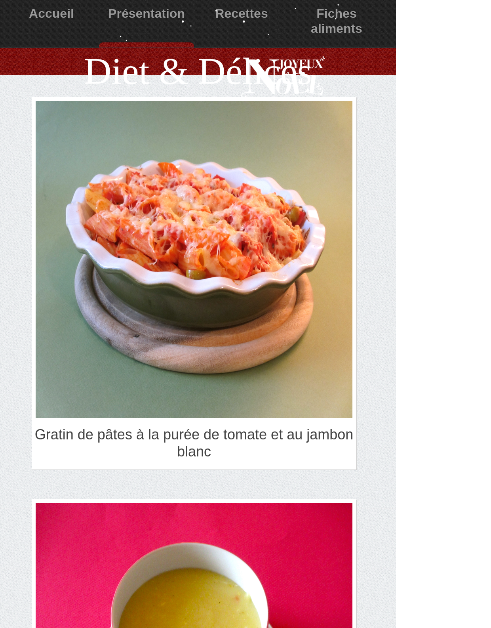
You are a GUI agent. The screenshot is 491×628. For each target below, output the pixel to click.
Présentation (146, 13)
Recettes (241, 13)
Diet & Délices (198, 71)
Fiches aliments (336, 21)
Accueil (51, 13)
